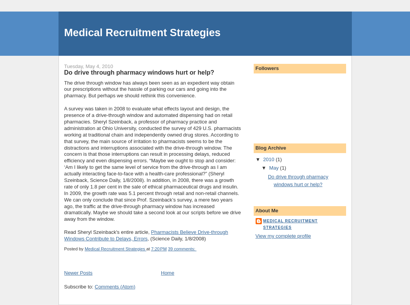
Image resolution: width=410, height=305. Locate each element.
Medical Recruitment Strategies (142, 32)
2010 (269, 159)
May (274, 168)
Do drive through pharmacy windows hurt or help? (139, 72)
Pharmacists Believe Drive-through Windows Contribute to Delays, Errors (146, 235)
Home (167, 273)
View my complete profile (283, 236)
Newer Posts (78, 273)
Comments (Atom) (115, 287)
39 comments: (182, 249)
